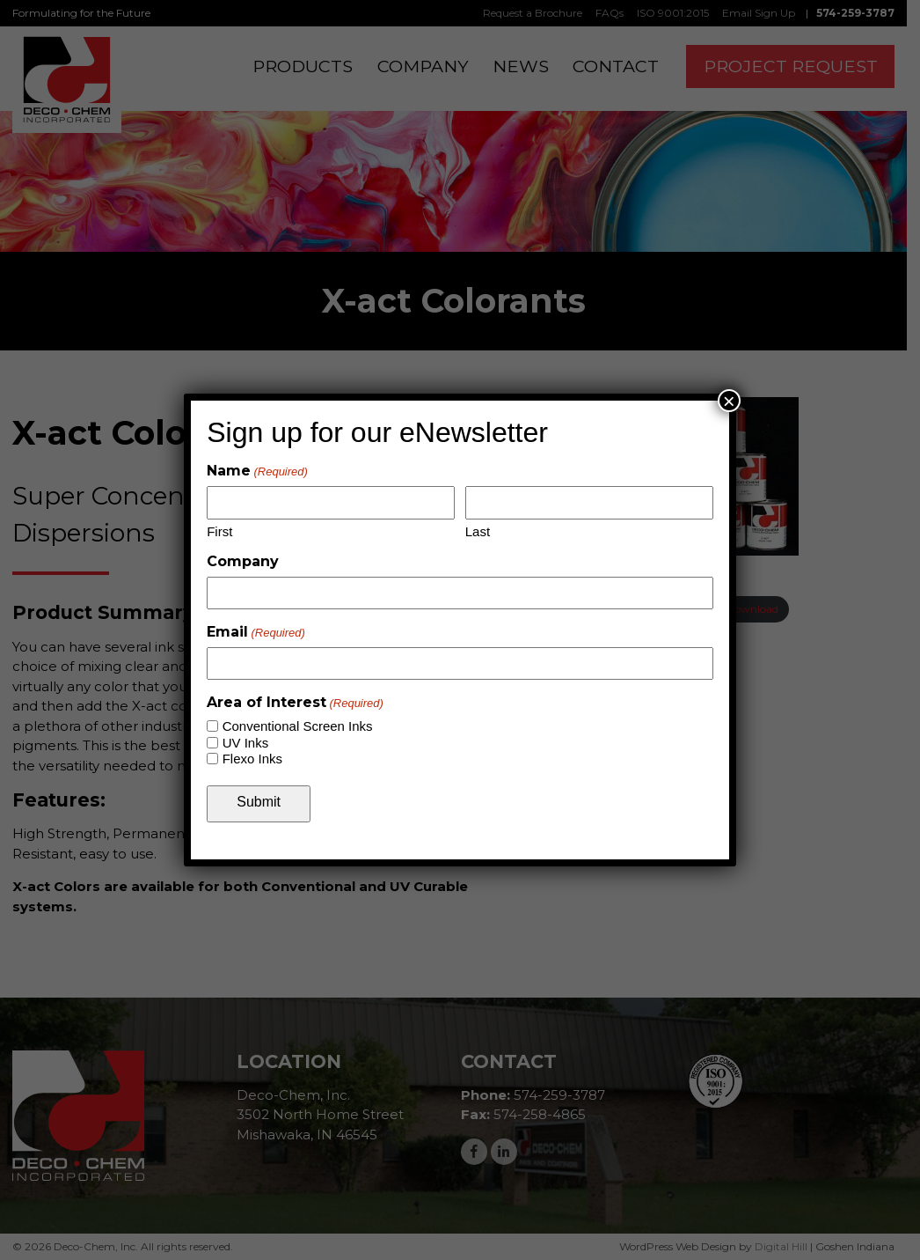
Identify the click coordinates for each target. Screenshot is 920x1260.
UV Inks (246, 742)
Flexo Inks (252, 758)
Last (477, 531)
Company (243, 561)
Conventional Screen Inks (298, 725)
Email (256, 631)
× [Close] (729, 400)
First (219, 531)
